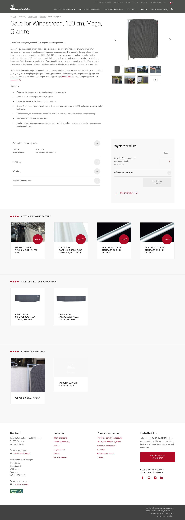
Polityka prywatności (105, 454)
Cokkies (100, 458)
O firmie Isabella (60, 438)
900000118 (66, 77)
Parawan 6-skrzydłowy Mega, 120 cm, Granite (68, 317)
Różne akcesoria (143, 173)
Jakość (56, 446)
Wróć (14, 17)
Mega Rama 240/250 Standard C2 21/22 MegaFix (112, 250)
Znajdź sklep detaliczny (157, 182)
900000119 (15, 80)
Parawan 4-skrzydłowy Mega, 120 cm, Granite (25, 317)
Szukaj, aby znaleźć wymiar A (109, 442)
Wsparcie (101, 450)
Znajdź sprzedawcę (62, 442)
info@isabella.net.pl (22, 454)
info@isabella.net (21, 485)
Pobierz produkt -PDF (127, 193)
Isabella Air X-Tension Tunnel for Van (26, 250)
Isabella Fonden (60, 458)
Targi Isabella (59, 450)
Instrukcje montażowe (106, 446)
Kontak (56, 454)
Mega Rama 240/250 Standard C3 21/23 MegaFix (155, 250)
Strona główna (32, 17)
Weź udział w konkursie (157, 457)
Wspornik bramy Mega (27, 398)
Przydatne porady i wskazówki (109, 438)
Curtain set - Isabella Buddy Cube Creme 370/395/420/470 (70, 250)
